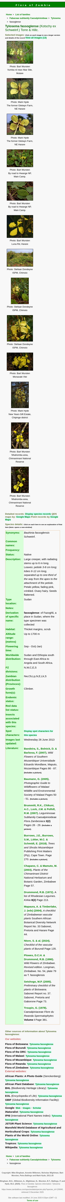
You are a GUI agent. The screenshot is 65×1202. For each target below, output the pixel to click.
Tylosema (55, 18)
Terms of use (32, 1200)
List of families (22, 14)
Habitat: (11, 629)
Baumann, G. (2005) (36, 778)
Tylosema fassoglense (41, 1044)
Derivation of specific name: (12, 616)
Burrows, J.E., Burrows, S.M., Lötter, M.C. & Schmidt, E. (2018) (39, 839)
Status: (10, 554)
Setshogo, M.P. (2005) (37, 981)
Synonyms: (13, 532)
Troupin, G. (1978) (35, 1007)
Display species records (38, 514)
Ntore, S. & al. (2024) (36, 940)
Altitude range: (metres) (11, 637)
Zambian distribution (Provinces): (13, 680)
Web (18, 1108)
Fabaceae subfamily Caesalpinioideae (28, 18)
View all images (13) (36, 37)
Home (9, 14)
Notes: (10, 608)
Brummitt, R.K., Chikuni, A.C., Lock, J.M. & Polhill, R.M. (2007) (39, 809)
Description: (13, 559)
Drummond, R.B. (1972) (38, 892)
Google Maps (23, 517)
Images (27, 1108)
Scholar (37, 1108)
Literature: (12, 748)
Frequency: (13, 549)
